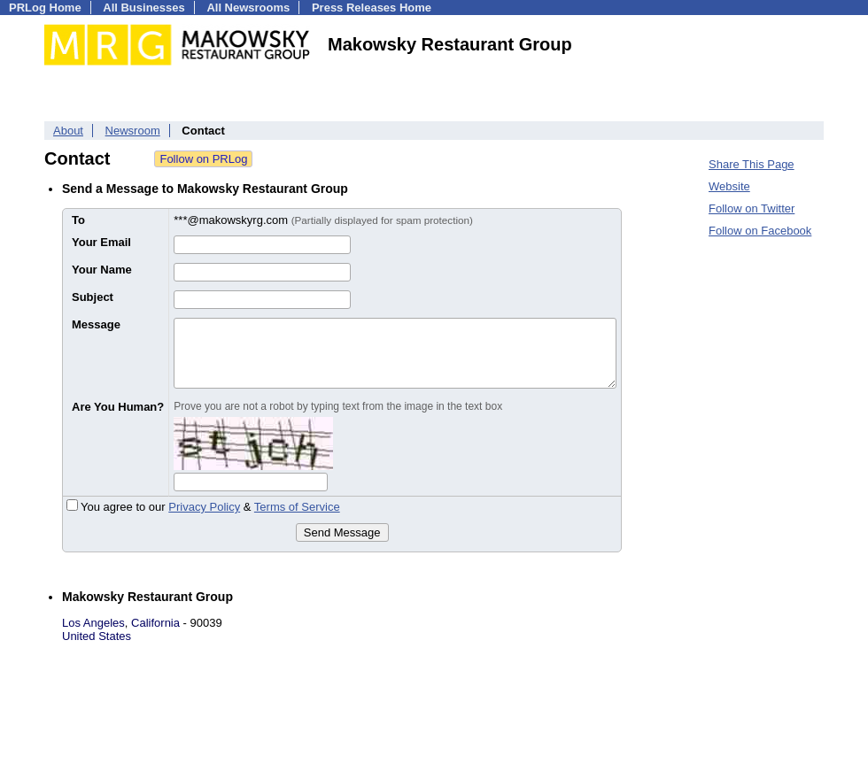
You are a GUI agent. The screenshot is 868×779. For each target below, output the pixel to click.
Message (96, 324)
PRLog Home (45, 7)
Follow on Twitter (751, 208)
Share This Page (751, 164)
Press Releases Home (371, 7)
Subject (92, 297)
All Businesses (144, 7)
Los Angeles (93, 622)
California (155, 622)
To (78, 220)
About (68, 130)
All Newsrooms (248, 7)
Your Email (101, 242)
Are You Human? (118, 406)
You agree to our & (203, 506)
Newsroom (132, 130)
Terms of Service (297, 506)
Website (729, 186)
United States (96, 636)
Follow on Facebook (760, 230)
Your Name (102, 269)
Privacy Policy (204, 506)
